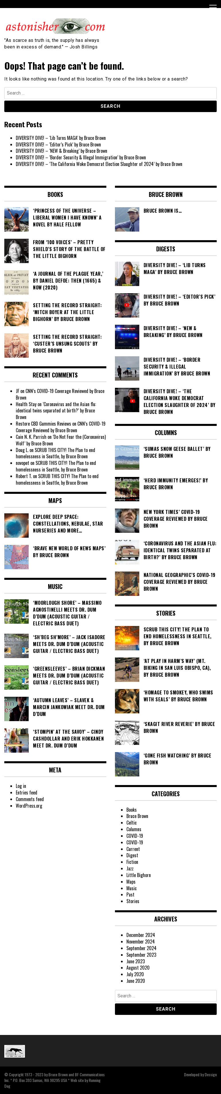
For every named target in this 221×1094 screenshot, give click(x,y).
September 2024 (141, 948)
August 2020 (138, 967)
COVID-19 (134, 835)
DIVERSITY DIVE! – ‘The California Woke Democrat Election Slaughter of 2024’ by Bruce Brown (99, 164)
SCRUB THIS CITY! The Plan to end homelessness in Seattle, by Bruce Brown (55, 453)
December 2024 (140, 934)
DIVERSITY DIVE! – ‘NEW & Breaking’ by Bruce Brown (61, 150)
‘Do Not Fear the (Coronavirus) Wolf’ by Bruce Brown (61, 440)
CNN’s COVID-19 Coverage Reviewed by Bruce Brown (60, 394)
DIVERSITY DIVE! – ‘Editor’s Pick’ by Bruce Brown (58, 144)
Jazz (130, 868)
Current (133, 849)
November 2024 (140, 941)
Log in (21, 785)
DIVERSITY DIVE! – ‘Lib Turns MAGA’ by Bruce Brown (61, 137)
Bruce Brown (137, 816)
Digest (132, 855)
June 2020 (135, 980)
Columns (133, 829)
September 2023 (141, 954)
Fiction (132, 861)
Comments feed (30, 799)
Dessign (211, 1074)
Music (131, 888)
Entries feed (26, 792)
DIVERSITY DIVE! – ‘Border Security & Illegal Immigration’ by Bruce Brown (81, 157)
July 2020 (135, 974)
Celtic (131, 822)
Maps (131, 881)
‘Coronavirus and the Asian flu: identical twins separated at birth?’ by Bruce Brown (56, 411)
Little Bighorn (138, 875)
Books (131, 809)
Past (130, 894)
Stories (132, 901)
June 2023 (135, 961)
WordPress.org (29, 805)
